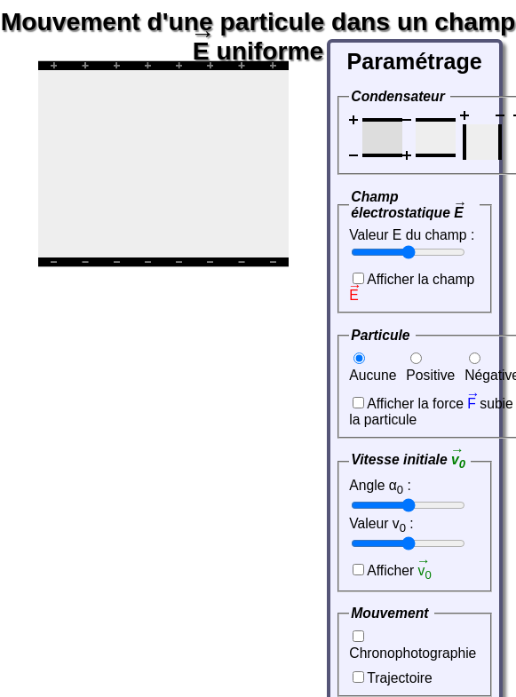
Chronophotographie (412, 653)
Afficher (399, 570)
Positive (430, 375)
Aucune (372, 375)
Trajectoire (400, 677)
